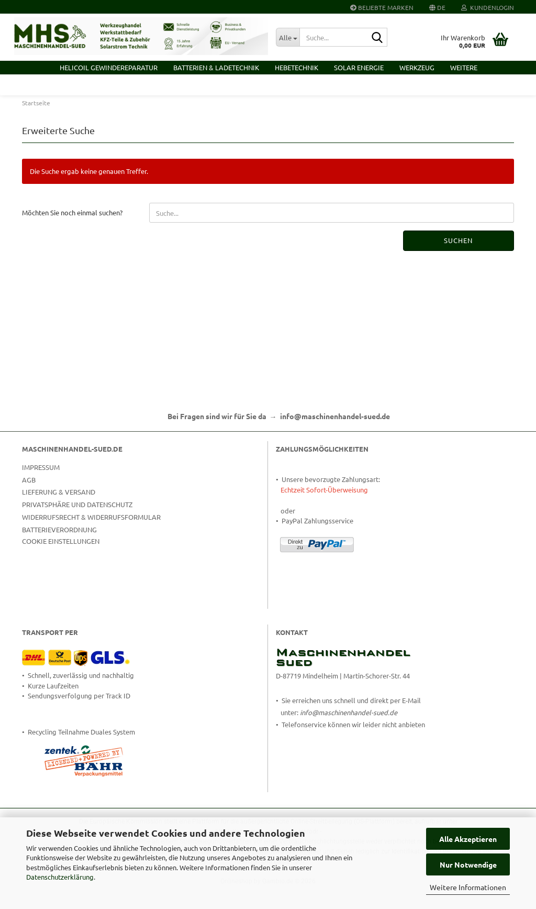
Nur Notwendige (468, 864)
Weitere (463, 67)
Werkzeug (416, 67)
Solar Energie (359, 67)
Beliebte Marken (382, 7)
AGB (29, 502)
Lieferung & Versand (58, 514)
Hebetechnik (296, 67)
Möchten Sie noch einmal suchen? (72, 235)
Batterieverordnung (59, 551)
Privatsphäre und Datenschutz (77, 527)
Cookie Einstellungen (60, 563)
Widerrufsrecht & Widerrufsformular (91, 539)
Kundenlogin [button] (487, 7)
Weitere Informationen (468, 887)
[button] (437, 7)
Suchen (458, 263)
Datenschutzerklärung (60, 876)
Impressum (41, 489)
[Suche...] (287, 37)
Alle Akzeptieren (468, 839)
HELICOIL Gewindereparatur (109, 67)
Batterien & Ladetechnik (216, 67)
